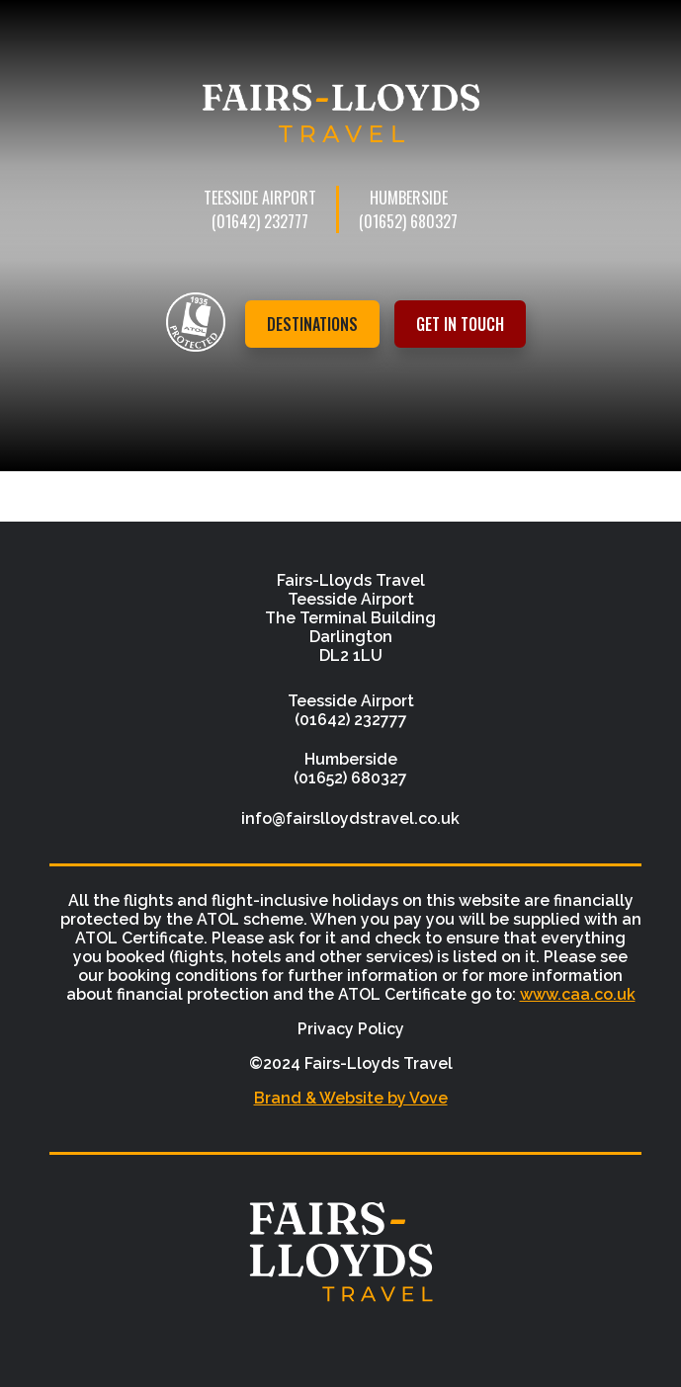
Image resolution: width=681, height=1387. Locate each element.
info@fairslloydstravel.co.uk (350, 818)
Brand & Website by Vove (351, 1098)
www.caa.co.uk (578, 994)
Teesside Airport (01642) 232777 (260, 209)
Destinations (312, 324)
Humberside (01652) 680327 (408, 209)
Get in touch (460, 324)
